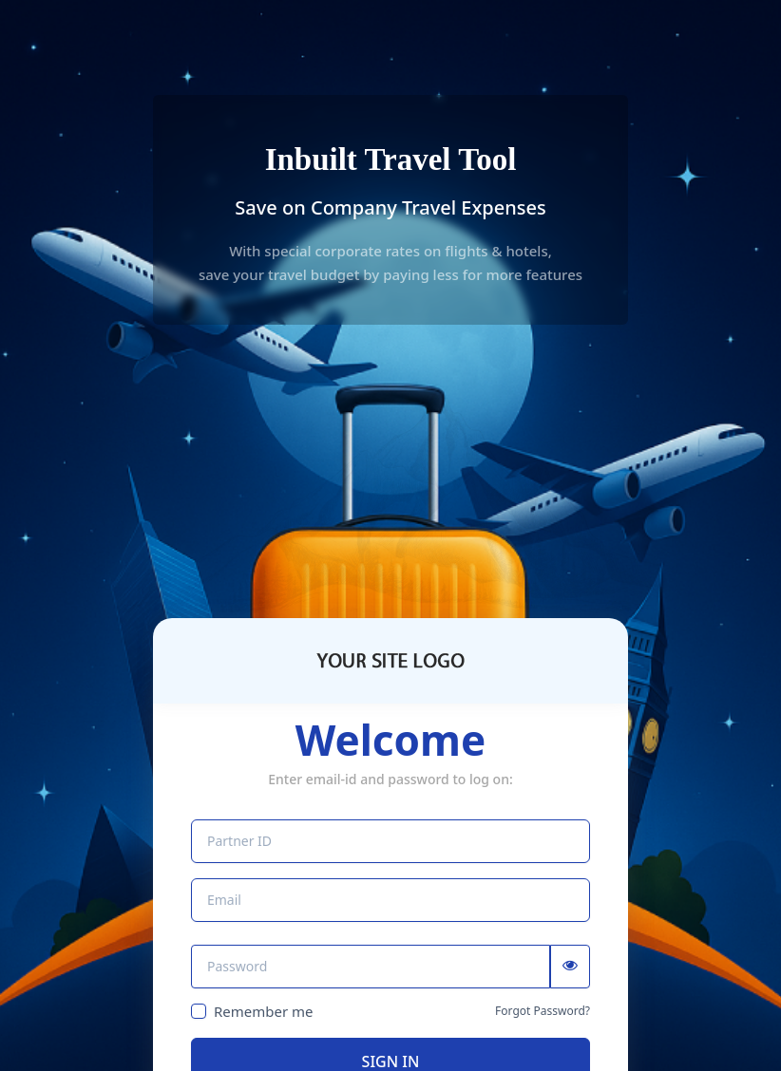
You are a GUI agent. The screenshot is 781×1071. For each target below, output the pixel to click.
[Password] (370, 966)
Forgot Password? (542, 1011)
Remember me (264, 1011)
